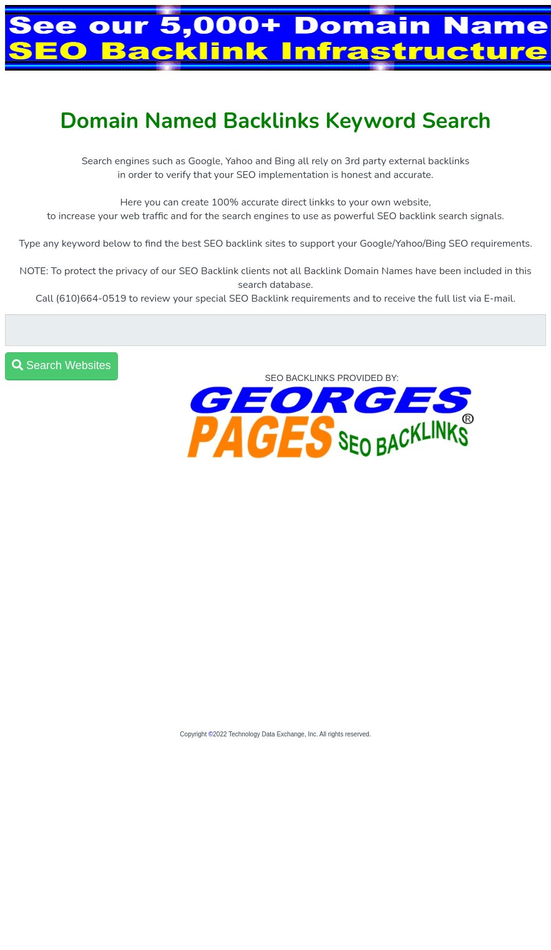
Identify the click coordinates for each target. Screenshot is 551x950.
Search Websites (61, 365)
